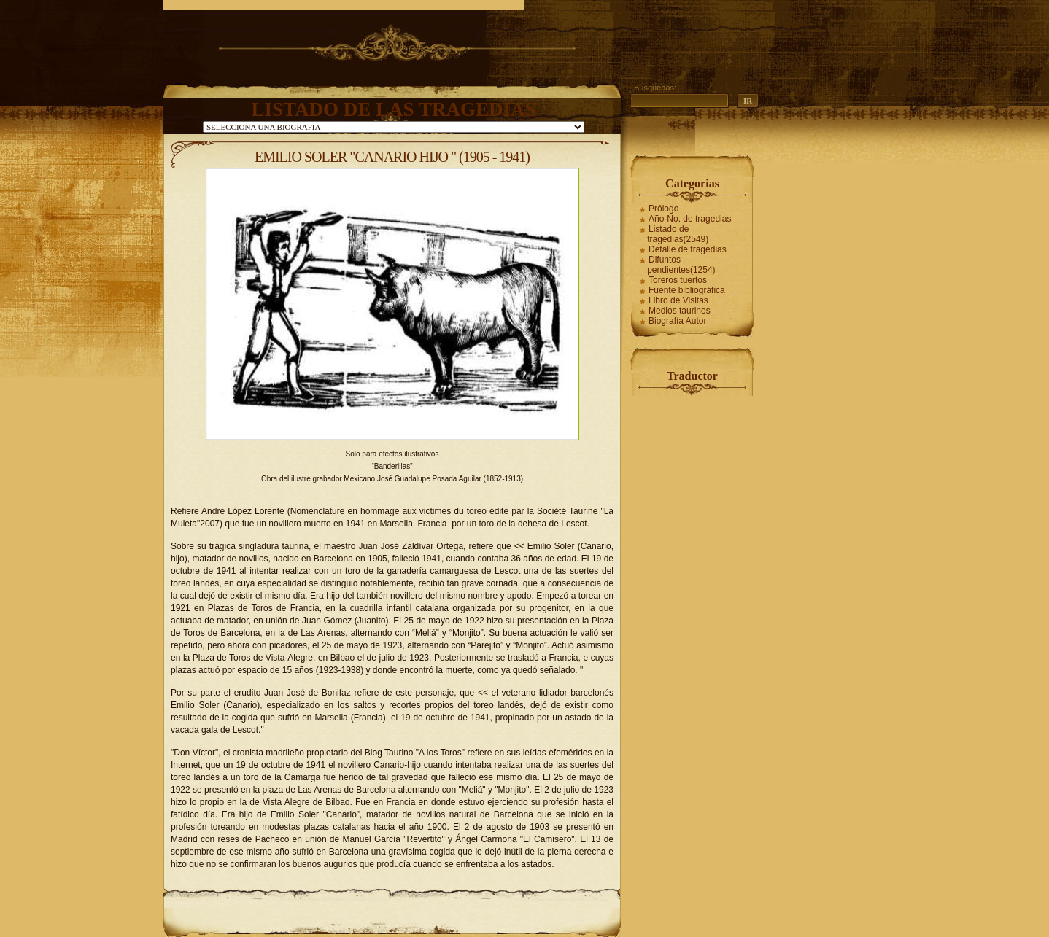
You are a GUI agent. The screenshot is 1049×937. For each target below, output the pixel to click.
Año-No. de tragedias (690, 219)
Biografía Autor (677, 321)
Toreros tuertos (678, 280)
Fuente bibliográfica (687, 290)
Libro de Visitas (678, 300)
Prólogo (663, 208)
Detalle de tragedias (688, 249)
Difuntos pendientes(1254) (681, 264)
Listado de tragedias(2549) (677, 234)
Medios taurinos (680, 311)
